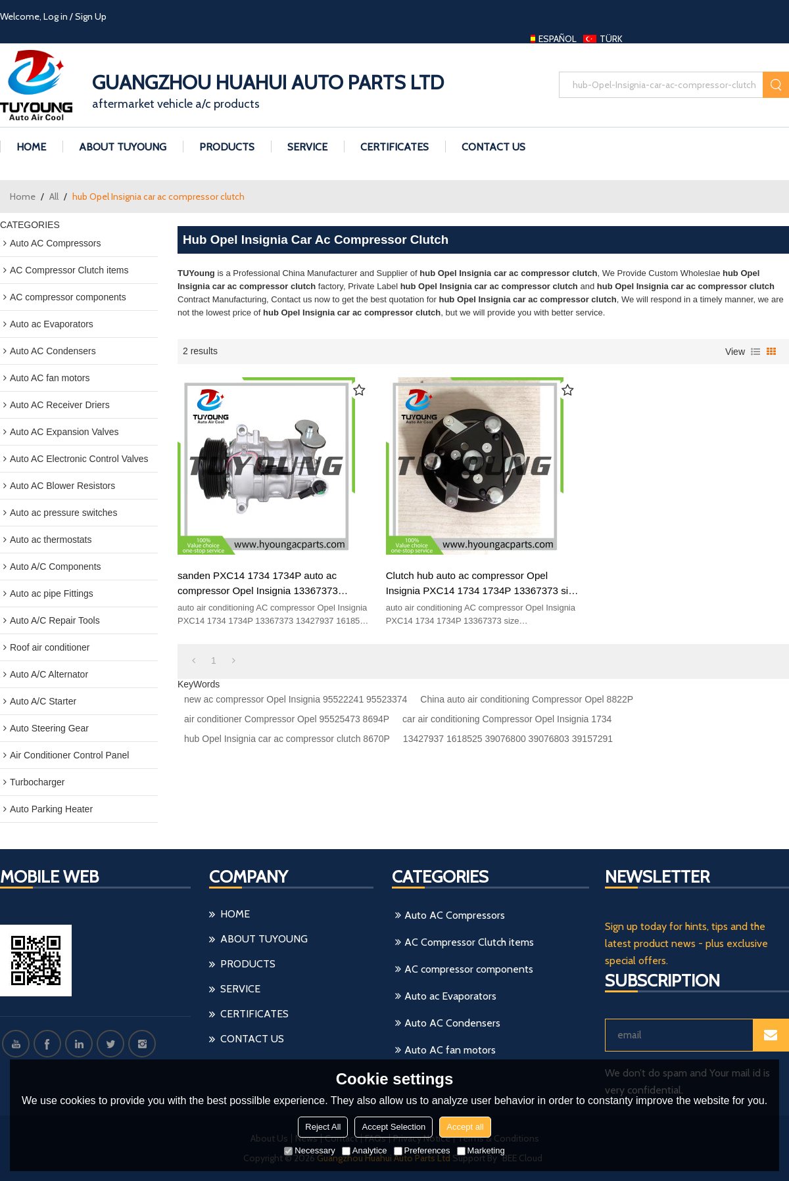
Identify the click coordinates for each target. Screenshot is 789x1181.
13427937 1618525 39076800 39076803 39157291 (508, 738)
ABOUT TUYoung (122, 147)
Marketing (481, 1150)
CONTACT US (493, 147)
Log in (55, 16)
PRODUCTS (226, 147)
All (54, 196)
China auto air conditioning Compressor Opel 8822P (526, 699)
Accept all (464, 1127)
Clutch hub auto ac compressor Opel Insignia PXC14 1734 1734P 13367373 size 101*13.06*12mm (482, 584)
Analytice (364, 1150)
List (755, 351)
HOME (31, 147)
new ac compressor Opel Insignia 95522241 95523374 (295, 699)
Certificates (394, 147)
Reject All (323, 1127)
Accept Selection (393, 1127)
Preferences (422, 1150)
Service (307, 147)
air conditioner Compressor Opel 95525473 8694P (286, 719)
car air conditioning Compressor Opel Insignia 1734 (506, 719)
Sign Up (91, 16)
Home (23, 196)
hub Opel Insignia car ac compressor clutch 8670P (287, 738)
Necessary (309, 1150)
